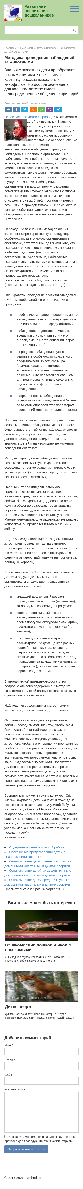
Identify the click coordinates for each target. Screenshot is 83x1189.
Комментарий (14, 1089)
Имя (8, 1045)
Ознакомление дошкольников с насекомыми (38, 947)
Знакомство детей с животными (25, 103)
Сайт (8, 1075)
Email (9, 1060)
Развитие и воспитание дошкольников (39, 10)
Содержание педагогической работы (37, 847)
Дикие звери (18, 1006)
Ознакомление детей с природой (29, 117)
